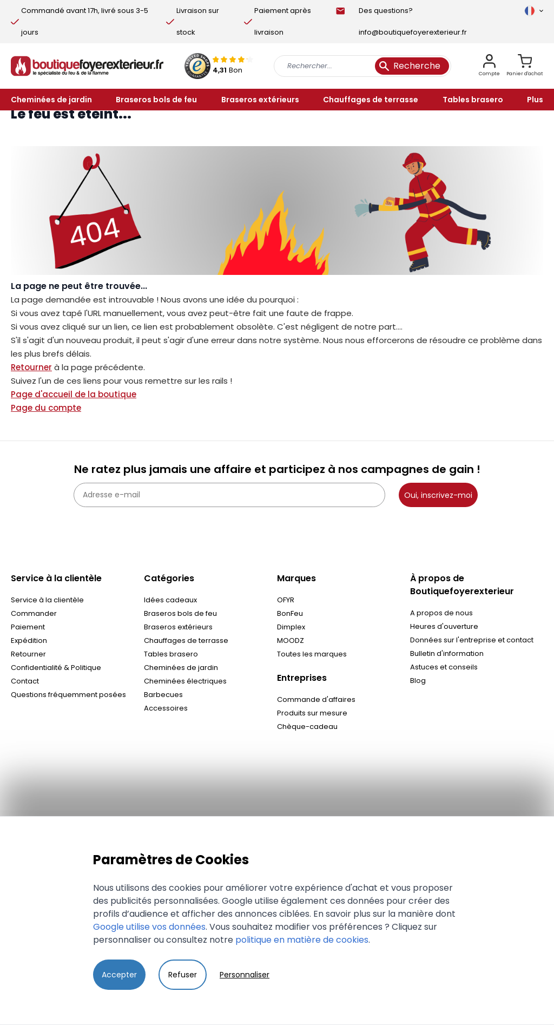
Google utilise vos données (149, 927)
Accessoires (166, 708)
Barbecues (163, 694)
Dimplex (291, 627)
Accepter (119, 974)
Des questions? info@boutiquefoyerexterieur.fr (413, 21)
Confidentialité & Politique (56, 667)
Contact (25, 681)
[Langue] (533, 11)
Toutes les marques (312, 654)
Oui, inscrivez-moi (438, 495)
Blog (418, 680)
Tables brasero (171, 654)
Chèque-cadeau (307, 726)
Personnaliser (244, 974)
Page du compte (46, 407)
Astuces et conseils (444, 667)
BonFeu (290, 613)
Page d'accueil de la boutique (73, 394)
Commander (34, 613)
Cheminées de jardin (181, 667)
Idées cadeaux (170, 600)
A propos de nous (441, 613)
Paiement (28, 627)
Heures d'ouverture (444, 626)
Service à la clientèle (47, 600)
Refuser (182, 974)
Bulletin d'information (447, 653)
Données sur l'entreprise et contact (471, 640)
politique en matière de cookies (301, 940)
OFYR (285, 600)
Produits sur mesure (312, 713)
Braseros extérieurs (178, 627)
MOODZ (290, 640)
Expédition (29, 640)
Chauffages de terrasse (186, 640)
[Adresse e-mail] (229, 495)
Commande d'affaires (316, 699)
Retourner (31, 367)
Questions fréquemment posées (68, 694)
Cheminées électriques (185, 681)
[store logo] (87, 66)
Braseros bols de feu (180, 613)
